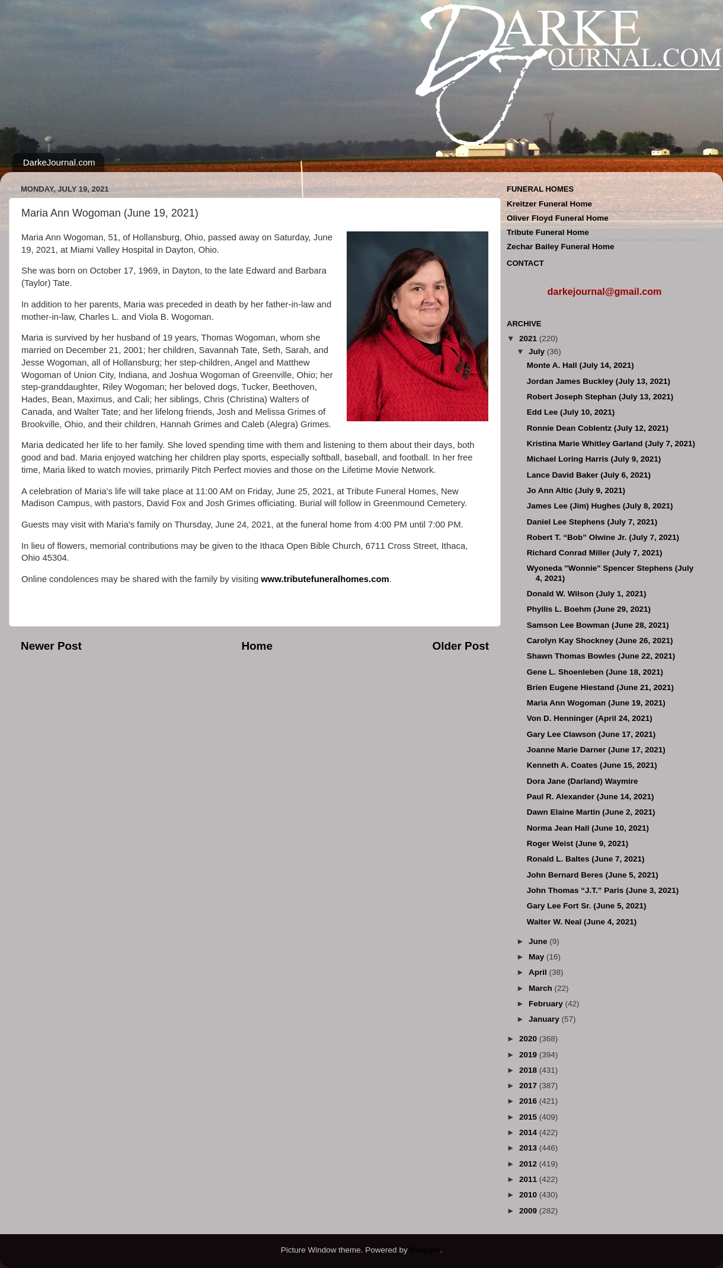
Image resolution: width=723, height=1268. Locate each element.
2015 (529, 1117)
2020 (529, 1038)
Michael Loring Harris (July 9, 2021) (594, 459)
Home (256, 646)
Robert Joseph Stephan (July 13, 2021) (600, 396)
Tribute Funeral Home (548, 232)
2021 (529, 338)
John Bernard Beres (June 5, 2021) (592, 874)
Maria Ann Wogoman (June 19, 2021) (596, 702)
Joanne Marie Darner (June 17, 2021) (596, 749)
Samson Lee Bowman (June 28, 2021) (598, 625)
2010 (529, 1194)
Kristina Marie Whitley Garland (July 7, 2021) (611, 443)
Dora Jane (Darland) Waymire (582, 781)
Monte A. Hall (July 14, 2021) (580, 365)
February (547, 1003)
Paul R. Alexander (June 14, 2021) (590, 796)
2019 (529, 1054)
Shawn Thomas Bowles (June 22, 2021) (601, 656)
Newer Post (51, 646)
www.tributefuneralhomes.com (325, 579)
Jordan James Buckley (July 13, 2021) (598, 381)
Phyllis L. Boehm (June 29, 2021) (589, 609)
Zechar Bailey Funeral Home (561, 246)
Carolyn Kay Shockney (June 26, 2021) (600, 640)
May (537, 956)
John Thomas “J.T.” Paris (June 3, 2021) (603, 890)
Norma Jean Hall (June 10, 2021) (588, 828)
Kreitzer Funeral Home (549, 203)
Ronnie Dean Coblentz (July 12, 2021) (597, 428)
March (542, 988)
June (539, 941)
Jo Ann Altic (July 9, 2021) (576, 490)
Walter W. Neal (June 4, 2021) (582, 921)
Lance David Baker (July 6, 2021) (589, 475)
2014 (529, 1132)
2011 (529, 1179)
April (539, 972)
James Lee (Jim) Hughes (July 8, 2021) (600, 505)
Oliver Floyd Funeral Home (558, 218)
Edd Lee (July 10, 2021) (571, 412)
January (545, 1019)
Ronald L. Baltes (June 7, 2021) (586, 858)
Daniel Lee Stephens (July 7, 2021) (592, 521)
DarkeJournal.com (59, 162)
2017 (529, 1085)
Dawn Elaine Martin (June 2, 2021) (591, 812)
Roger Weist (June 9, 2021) (578, 843)
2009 (529, 1210)
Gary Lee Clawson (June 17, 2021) (591, 734)
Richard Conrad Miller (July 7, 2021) (595, 552)
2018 (529, 1070)
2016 (529, 1101)
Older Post (460, 646)
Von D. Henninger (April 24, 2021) (589, 718)
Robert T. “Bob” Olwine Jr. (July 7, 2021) (603, 537)
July (538, 351)
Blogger (425, 1249)
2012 (529, 1163)
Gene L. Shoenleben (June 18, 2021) (595, 672)
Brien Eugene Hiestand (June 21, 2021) (600, 687)
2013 (529, 1147)
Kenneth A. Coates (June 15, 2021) (592, 765)
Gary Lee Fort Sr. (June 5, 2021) (587, 905)
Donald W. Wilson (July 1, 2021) (587, 593)
